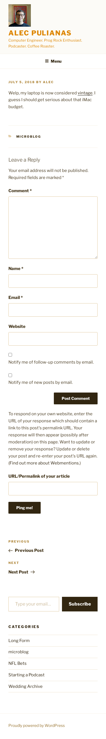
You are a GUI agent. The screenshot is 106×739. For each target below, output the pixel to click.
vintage (85, 93)
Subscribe (80, 604)
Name (15, 268)
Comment (20, 190)
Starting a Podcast (26, 674)
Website (17, 326)
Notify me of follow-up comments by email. (51, 362)
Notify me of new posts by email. (40, 382)
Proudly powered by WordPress (36, 725)
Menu (53, 61)
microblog (28, 137)
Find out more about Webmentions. (45, 463)
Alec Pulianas (40, 33)
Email (15, 297)
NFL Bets (17, 663)
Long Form (19, 640)
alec (48, 82)
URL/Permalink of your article (39, 476)
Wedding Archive (25, 686)
